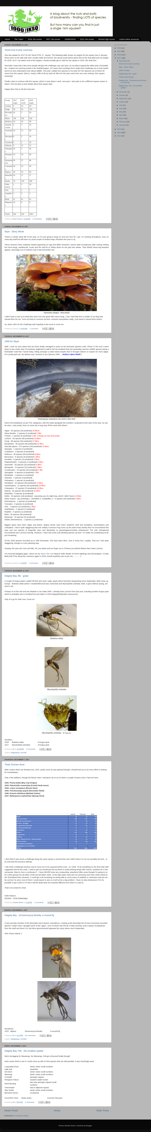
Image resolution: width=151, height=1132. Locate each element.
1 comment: (34, 329)
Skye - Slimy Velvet (14, 231)
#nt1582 (24, 753)
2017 (119, 58)
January (122, 125)
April (121, 115)
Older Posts (102, 1110)
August (122, 102)
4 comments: (37, 219)
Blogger (89, 1126)
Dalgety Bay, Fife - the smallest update (24, 1051)
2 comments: (31, 749)
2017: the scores (53, 39)
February (122, 122)
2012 (119, 136)
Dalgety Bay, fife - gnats (16, 576)
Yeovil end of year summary (18, 50)
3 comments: (39, 902)
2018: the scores (35, 39)
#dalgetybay (15, 753)
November (123, 92)
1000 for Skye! (12, 341)
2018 (119, 55)
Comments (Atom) (22, 1116)
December (123, 61)
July (121, 105)
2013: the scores (87, 39)
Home (7, 39)
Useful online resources (129, 39)
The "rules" (19, 39)
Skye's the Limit (47, 554)
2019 (119, 51)
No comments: (30, 1035)
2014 (119, 129)
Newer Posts (11, 1110)
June (121, 108)
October (122, 95)
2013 (119, 132)
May (121, 112)
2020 (119, 48)
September (123, 98)
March (121, 118)
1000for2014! (70, 39)
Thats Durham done (15, 764)
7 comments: (34, 563)
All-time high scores (106, 39)
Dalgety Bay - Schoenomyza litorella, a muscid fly (29, 915)
